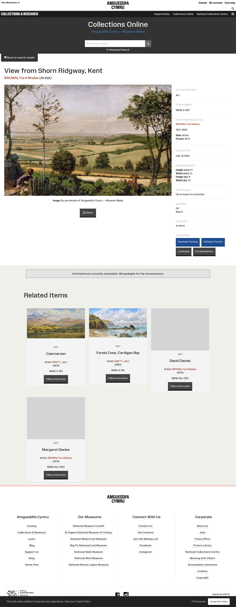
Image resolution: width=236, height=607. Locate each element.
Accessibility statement (202, 564)
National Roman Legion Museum (89, 564)
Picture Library (202, 545)
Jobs (202, 532)
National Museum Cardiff (88, 525)
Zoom (88, 212)
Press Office (202, 538)
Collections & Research (19, 14)
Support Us (32, 551)
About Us (202, 525)
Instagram (145, 551)
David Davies (180, 361)
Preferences (199, 601)
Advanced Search (118, 49)
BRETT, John (60, 362)
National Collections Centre (212, 14)
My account (215, 2)
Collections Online (183, 14)
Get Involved (145, 532)
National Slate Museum (88, 551)
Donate (203, 2)
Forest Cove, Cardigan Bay (118, 353)
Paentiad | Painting (188, 241)
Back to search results (19, 57)
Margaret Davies (56, 449)
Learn (31, 538)
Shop (32, 558)
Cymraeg (230, 2)
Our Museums (11, 2)
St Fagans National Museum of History (88, 532)
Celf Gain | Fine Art (213, 241)
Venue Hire (32, 564)
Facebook (145, 545)
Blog (31, 545)
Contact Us (145, 525)
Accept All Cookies (219, 601)
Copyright (202, 577)
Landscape (183, 251)
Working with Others (202, 558)
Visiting (31, 525)
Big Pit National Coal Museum (88, 545)
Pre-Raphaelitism (204, 251)
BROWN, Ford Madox (21, 78)
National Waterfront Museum (88, 538)
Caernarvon (56, 354)
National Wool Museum (88, 558)
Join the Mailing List (145, 538)
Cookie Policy (82, 601)
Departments (162, 14)
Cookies (202, 571)
